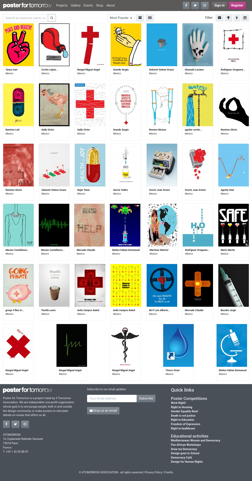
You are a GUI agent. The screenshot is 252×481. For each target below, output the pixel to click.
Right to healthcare (183, 428)
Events (88, 5)
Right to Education (182, 420)
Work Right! (178, 403)
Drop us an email (103, 410)
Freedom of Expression (185, 424)
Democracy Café (181, 457)
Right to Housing (181, 407)
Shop (99, 5)
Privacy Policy (153, 472)
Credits (168, 472)
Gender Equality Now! (184, 411)
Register (237, 5)
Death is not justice (183, 415)
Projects (62, 5)
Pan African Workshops (186, 445)
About (110, 5)
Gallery (76, 5)
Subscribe (146, 398)
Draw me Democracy (184, 449)
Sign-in (219, 5)
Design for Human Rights (187, 461)
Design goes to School (185, 453)
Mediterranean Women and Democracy (195, 440)
